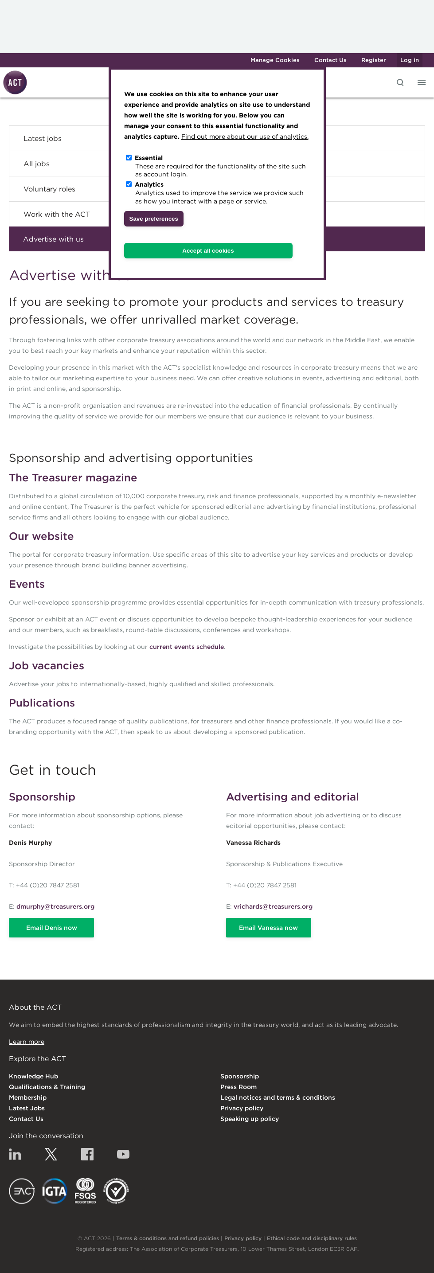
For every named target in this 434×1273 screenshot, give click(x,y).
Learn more (26, 1042)
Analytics (149, 184)
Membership (28, 1097)
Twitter (51, 1154)
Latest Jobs (27, 1108)
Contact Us (330, 60)
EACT (22, 1191)
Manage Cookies (275, 60)
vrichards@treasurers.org (273, 906)
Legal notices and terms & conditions (277, 1097)
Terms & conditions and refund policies (167, 1238)
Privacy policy (241, 1108)
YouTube (123, 1154)
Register (373, 60)
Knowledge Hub (33, 1076)
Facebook (87, 1154)
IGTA (55, 1191)
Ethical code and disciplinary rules (312, 1238)
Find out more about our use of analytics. (245, 137)
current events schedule (186, 647)
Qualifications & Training (47, 1087)
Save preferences (153, 218)
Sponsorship (239, 1076)
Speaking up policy (249, 1119)
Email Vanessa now (268, 928)
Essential (149, 158)
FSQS (85, 1191)
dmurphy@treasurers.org (55, 906)
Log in (409, 60)
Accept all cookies (208, 250)
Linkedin (15, 1154)
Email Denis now (51, 928)
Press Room (238, 1087)
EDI (116, 1191)
